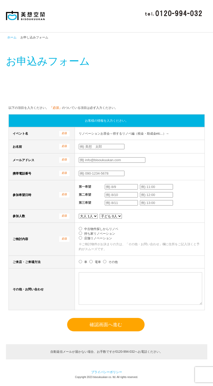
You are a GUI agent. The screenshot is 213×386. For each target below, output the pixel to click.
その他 (113, 262)
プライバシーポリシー (106, 378)
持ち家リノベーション (99, 233)
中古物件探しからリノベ (101, 229)
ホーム (12, 37)
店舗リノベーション (98, 238)
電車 (98, 262)
